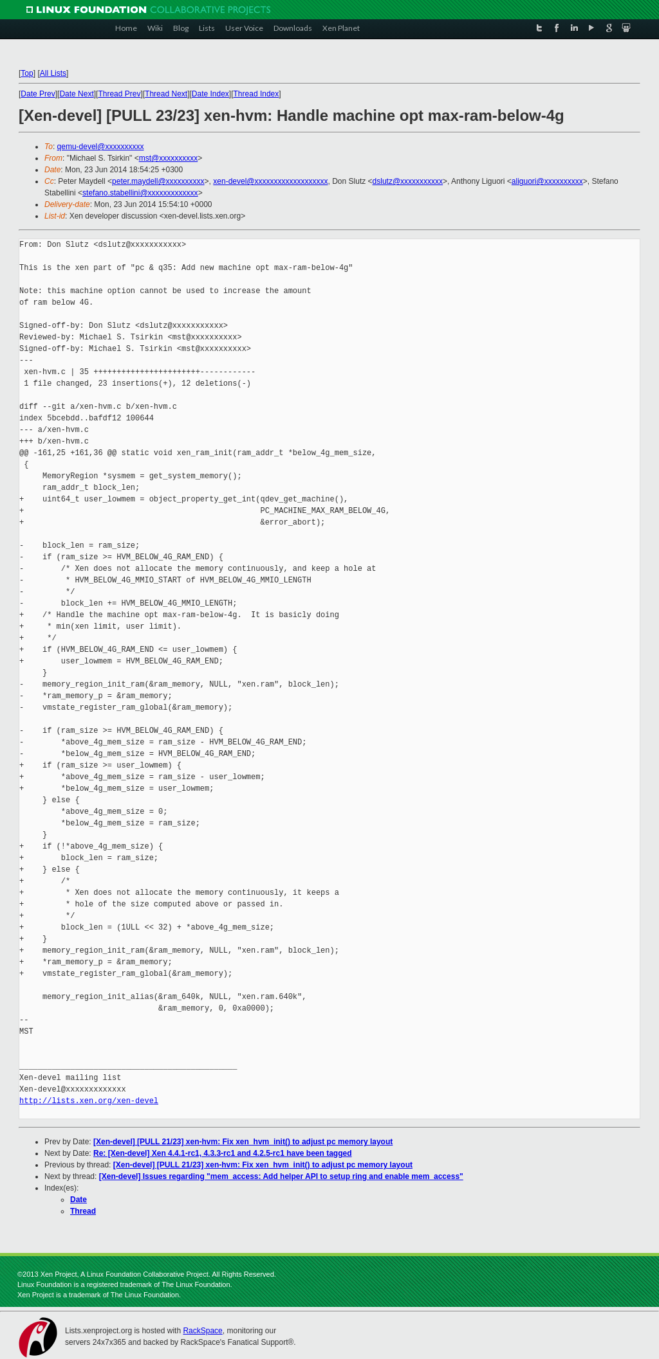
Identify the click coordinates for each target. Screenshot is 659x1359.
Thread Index (256, 93)
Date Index (210, 93)
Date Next (76, 93)
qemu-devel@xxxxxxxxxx (100, 146)
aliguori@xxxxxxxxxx (547, 181)
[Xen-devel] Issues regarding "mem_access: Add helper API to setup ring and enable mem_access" (281, 1176)
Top (27, 73)
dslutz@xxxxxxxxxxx (408, 181)
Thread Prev (119, 93)
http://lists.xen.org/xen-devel (88, 1100)
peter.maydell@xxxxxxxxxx (158, 181)
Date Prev (38, 93)
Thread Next (166, 93)
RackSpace (202, 1330)
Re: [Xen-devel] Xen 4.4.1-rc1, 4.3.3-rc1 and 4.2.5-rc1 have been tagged (222, 1153)
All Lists (53, 73)
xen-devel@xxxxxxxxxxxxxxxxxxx (270, 181)
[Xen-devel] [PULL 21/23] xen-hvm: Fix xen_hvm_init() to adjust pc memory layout (243, 1141)
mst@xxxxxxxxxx (168, 158)
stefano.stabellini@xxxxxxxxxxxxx (140, 192)
